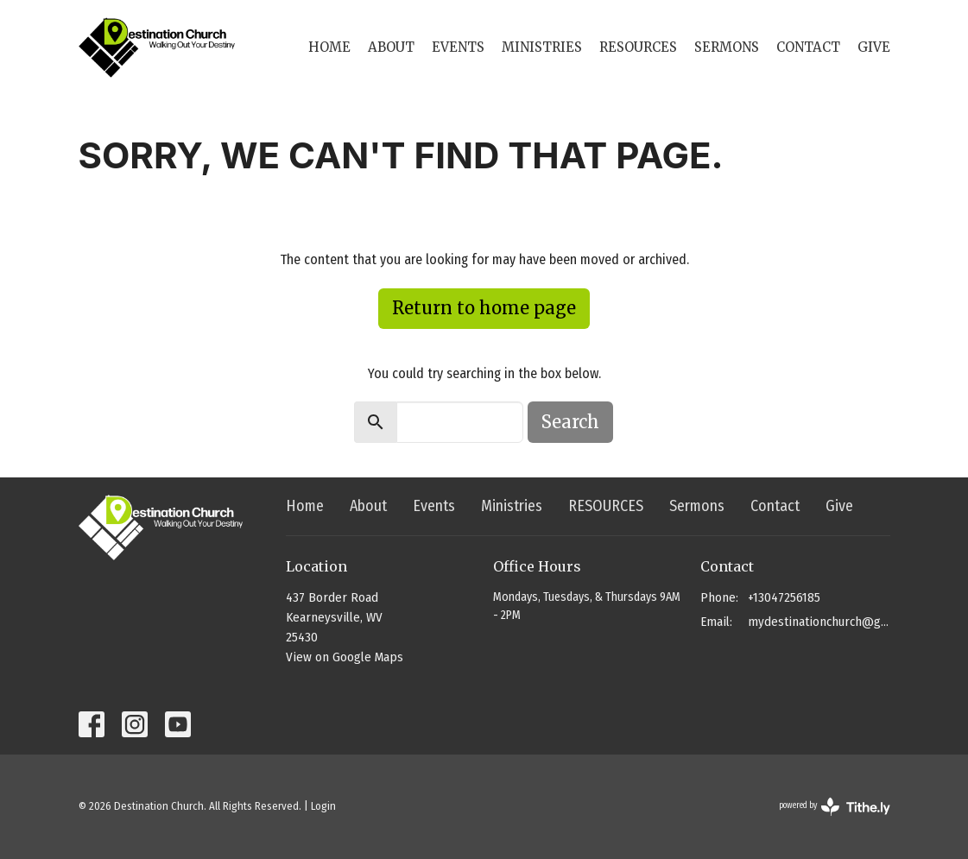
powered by (834, 807)
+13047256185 (784, 597)
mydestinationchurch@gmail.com (819, 621)
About (391, 47)
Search (570, 422)
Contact (808, 47)
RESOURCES (638, 47)
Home (329, 47)
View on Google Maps (344, 657)
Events (458, 47)
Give (873, 47)
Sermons (726, 47)
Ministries (542, 47)
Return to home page (484, 308)
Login (323, 805)
